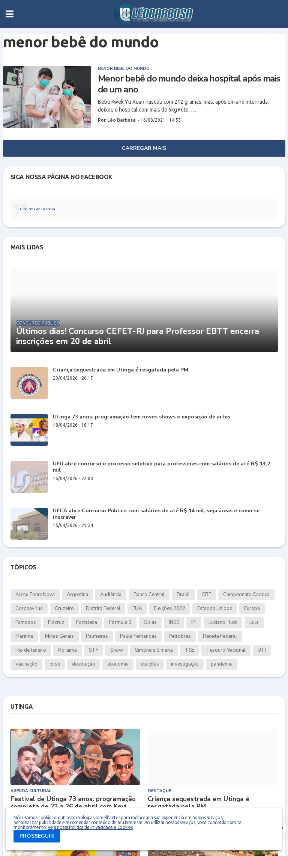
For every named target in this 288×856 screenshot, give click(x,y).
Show (116, 650)
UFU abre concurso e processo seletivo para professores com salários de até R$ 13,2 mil (161, 467)
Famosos (25, 622)
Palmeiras (97, 636)
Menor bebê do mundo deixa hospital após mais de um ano (189, 84)
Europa (252, 608)
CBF (206, 594)
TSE (189, 650)
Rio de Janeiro (30, 650)
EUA (137, 608)
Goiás (150, 622)
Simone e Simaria (154, 650)
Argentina (77, 594)
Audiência (111, 594)
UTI (262, 650)
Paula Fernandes (138, 636)
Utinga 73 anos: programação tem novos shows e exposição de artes (141, 417)
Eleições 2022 (169, 608)
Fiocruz (56, 622)
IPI (193, 622)
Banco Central (149, 594)
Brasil (183, 594)
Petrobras (180, 636)
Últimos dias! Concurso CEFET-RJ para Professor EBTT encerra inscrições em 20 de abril (137, 336)
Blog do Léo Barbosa (37, 209)
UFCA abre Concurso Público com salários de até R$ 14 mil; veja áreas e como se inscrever (156, 514)
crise (55, 664)
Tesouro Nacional (226, 650)
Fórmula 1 (120, 622)
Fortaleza (86, 622)
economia (118, 664)
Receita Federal (220, 636)
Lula (254, 622)
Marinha (24, 636)
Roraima (67, 650)
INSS (174, 622)
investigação (185, 664)
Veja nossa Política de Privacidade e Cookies (90, 827)
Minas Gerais (59, 636)
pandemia (221, 664)
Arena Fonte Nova (35, 594)
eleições (150, 664)
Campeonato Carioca (246, 594)
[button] (9, 14)
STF (93, 650)
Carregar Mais (144, 148)
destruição (83, 664)
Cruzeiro (64, 608)
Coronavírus (29, 608)
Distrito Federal (103, 608)
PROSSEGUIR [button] (37, 835)
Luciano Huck (222, 622)
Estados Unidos (214, 608)
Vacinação (26, 664)
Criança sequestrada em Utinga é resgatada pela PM (120, 370)
